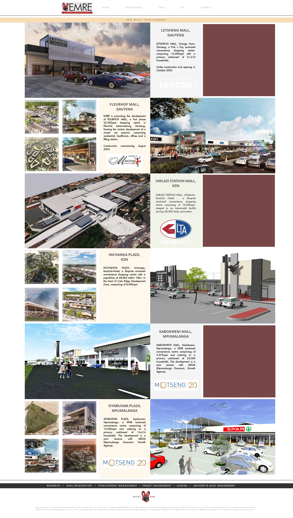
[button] (139, 7)
